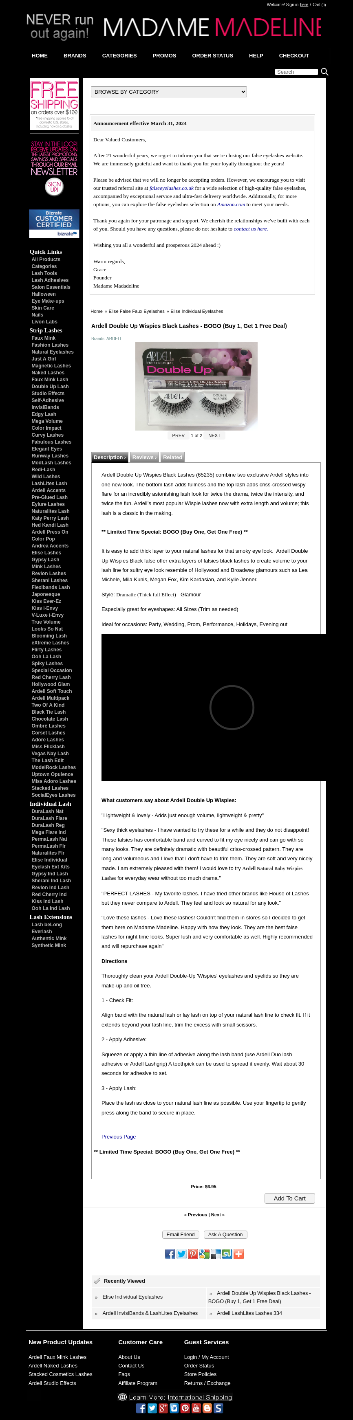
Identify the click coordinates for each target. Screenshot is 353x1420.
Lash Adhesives (50, 280)
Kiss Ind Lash (48, 901)
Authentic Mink (49, 938)
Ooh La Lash (47, 656)
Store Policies (200, 1374)
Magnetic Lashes (51, 366)
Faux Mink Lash (50, 379)
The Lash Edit (48, 760)
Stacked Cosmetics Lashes (61, 1374)
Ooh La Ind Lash (51, 908)
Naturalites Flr (48, 853)
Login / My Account (206, 1357)
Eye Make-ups (48, 301)
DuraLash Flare (49, 818)
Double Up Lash (50, 386)
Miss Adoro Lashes (54, 781)
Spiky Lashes (47, 663)
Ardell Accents (49, 490)
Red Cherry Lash (51, 677)
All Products (46, 259)
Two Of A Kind (48, 705)
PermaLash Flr (49, 846)
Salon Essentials (51, 287)
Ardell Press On (50, 532)
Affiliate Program (137, 1383)
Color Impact (47, 428)
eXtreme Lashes (50, 643)
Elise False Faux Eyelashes (136, 311)
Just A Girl (44, 359)
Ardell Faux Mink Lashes (57, 1357)
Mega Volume (47, 421)
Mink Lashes (46, 566)
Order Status (199, 1366)
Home (96, 311)
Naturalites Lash (51, 511)
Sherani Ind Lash (51, 881)
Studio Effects (48, 393)
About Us (129, 1357)
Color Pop (43, 539)
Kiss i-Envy (45, 608)
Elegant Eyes (47, 449)
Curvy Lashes (48, 435)
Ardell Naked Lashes (53, 1366)
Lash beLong (47, 925)
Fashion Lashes (50, 345)
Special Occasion (52, 670)
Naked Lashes (48, 373)
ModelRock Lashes (54, 767)
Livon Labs (44, 322)
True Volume (46, 622)
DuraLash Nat (48, 811)
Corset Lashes (49, 733)
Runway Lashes (50, 456)
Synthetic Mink (49, 945)
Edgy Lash (44, 414)
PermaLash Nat (49, 839)
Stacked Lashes (50, 788)
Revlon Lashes (49, 573)
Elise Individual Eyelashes (196, 311)
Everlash (42, 931)
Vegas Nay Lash (50, 753)
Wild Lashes (46, 476)
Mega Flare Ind (49, 832)
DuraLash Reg (48, 825)
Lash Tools (44, 273)
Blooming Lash (49, 636)
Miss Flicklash (48, 747)
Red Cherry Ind (49, 894)
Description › (110, 457)
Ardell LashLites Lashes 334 (249, 1313)
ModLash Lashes (51, 463)
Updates (80, 1342)
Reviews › (144, 457)
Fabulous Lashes (52, 442)
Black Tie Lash (49, 712)
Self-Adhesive (48, 400)
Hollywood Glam (51, 684)
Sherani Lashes (50, 580)
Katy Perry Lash (50, 518)
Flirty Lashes (47, 650)
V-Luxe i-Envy (48, 615)
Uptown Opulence (52, 774)
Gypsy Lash (46, 560)
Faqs (124, 1374)
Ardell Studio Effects (52, 1383)
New (35, 1342)
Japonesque (46, 594)
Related (172, 457)
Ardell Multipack (51, 698)
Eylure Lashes (48, 504)
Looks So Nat (47, 629)
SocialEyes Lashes (54, 795)
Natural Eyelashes (53, 352)
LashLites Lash (49, 483)
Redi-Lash (43, 470)
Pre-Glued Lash (50, 497)
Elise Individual (49, 860)
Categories (44, 266)
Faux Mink (44, 338)
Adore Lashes (48, 740)
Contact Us (131, 1366)
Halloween (44, 294)
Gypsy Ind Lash (50, 874)
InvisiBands (45, 407)
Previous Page (118, 1137)
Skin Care (43, 308)
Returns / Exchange (207, 1383)
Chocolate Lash (50, 719)
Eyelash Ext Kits (51, 867)
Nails (38, 315)
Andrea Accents (50, 546)
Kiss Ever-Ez (47, 601)
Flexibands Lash (51, 587)
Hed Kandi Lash (50, 525)
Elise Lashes (47, 553)
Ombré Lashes (49, 726)
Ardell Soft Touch (52, 691)
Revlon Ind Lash (51, 887)
